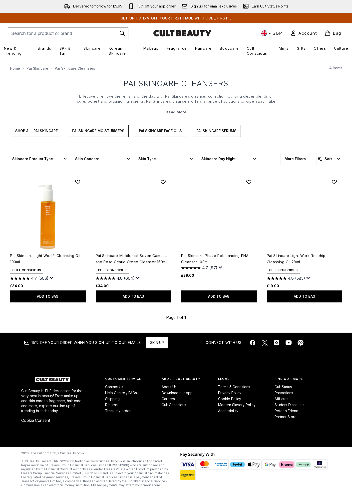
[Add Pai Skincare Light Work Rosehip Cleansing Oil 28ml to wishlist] (334, 182)
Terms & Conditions (234, 387)
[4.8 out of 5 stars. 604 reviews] (115, 278)
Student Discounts (289, 405)
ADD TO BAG (47, 296)
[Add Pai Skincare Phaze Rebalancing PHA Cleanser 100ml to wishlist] (249, 182)
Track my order (118, 411)
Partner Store (286, 417)
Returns (111, 405)
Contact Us (114, 387)
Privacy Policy (229, 393)
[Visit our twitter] (265, 343)
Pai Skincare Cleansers (176, 83)
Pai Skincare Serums (216, 131)
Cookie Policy (229, 399)
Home (15, 68)
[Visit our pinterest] (301, 343)
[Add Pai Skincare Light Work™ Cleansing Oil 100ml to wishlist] (78, 182)
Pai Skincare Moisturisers (98, 131)
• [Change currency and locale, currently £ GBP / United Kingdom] (271, 33)
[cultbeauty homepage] (182, 33)
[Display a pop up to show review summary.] (51, 278)
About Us (169, 387)
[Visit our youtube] (289, 343)
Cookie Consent (35, 420)
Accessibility (228, 411)
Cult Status (283, 387)
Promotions (284, 393)
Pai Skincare (37, 68)
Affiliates (281, 399)
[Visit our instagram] (277, 343)
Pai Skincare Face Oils (160, 131)
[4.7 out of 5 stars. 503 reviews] (29, 278)
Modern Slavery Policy (237, 405)
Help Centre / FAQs (121, 393)
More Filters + (297, 159)
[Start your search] (68, 33)
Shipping (112, 399)
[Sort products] (329, 159)
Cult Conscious (174, 405)
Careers (168, 399)
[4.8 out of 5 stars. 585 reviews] (286, 278)
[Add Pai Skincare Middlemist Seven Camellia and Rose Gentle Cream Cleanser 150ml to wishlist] (163, 182)
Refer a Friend (286, 411)
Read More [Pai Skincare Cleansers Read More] (176, 112)
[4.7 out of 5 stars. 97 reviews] (199, 268)
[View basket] (333, 33)
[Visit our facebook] (253, 343)
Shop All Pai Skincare (36, 131)
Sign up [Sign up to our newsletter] (157, 342)
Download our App (177, 393)
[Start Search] (122, 33)
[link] (303, 33)
